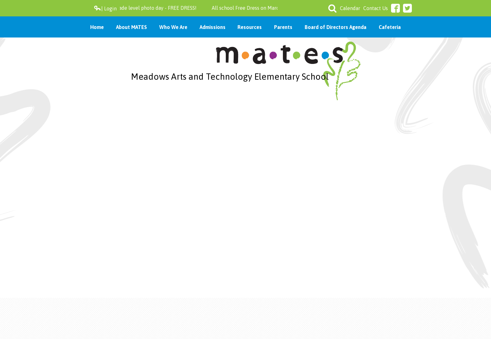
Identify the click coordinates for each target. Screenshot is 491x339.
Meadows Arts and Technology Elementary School (230, 77)
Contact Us (375, 8)
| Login (105, 8)
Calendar (350, 8)
